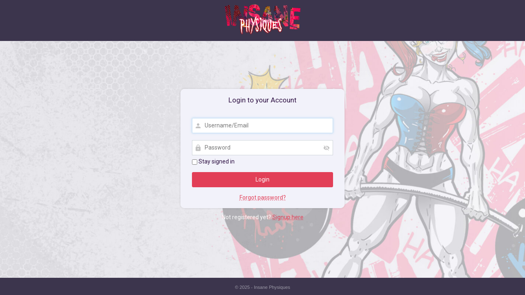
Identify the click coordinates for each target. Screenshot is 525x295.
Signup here (288, 217)
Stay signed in (213, 161)
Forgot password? (263, 197)
